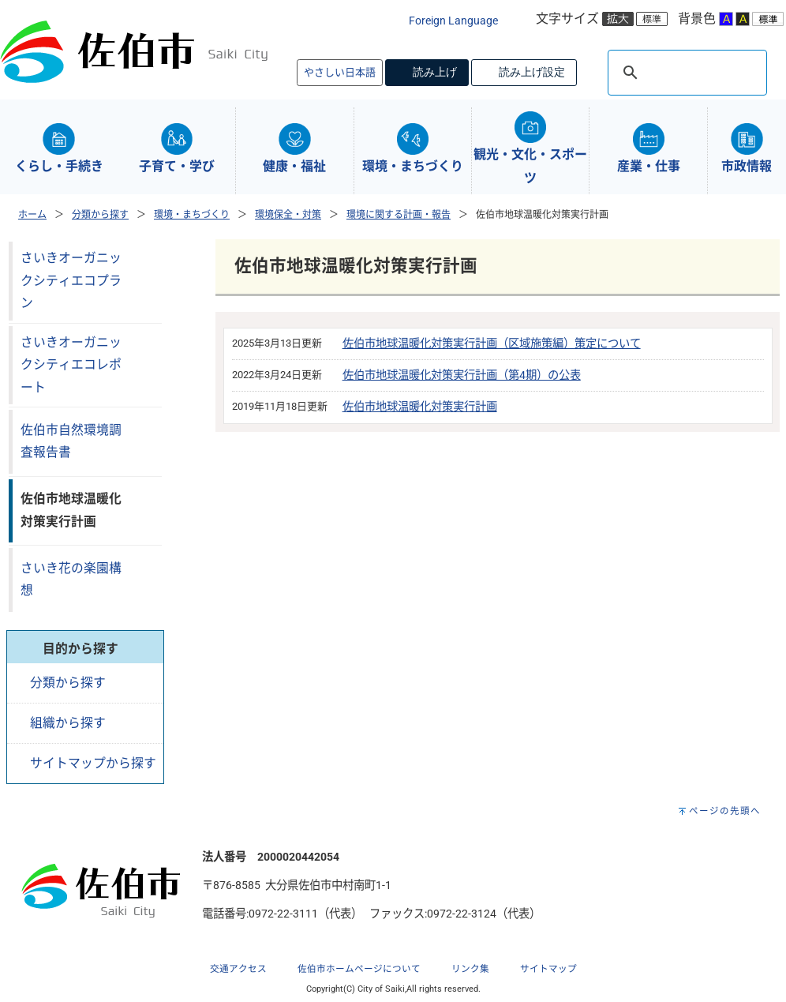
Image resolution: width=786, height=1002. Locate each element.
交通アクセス (238, 968)
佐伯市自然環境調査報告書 (71, 441)
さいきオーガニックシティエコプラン (71, 280)
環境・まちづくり (192, 214)
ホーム (32, 214)
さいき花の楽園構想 (71, 580)
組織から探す (68, 722)
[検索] (685, 72)
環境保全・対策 (288, 214)
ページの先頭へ (725, 810)
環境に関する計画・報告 (398, 214)
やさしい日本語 (340, 72)
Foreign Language (453, 21)
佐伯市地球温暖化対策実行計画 (419, 407)
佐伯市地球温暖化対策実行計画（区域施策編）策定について (491, 344)
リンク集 (470, 968)
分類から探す (100, 214)
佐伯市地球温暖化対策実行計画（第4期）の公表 (461, 375)
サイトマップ (548, 968)
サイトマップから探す (93, 763)
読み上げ (435, 72)
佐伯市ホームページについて (359, 968)
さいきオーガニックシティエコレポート (71, 365)
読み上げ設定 (532, 72)
